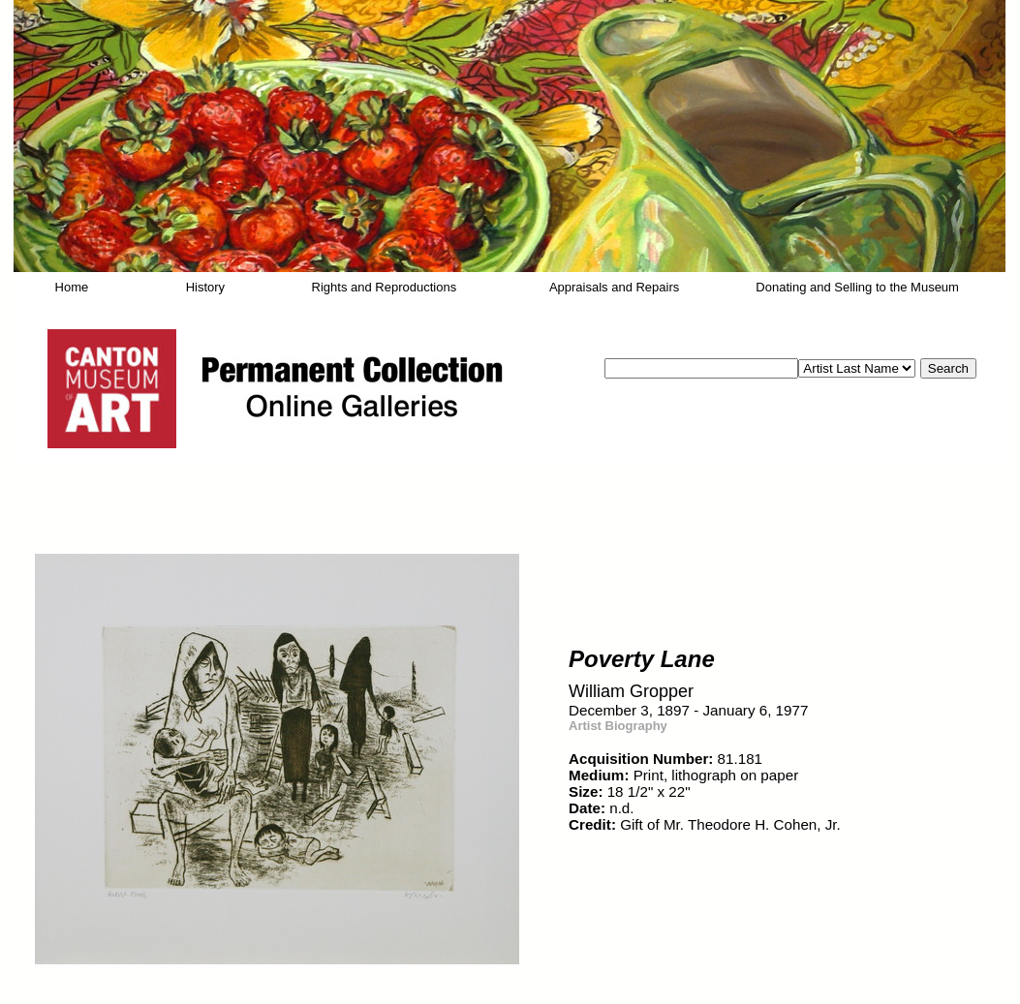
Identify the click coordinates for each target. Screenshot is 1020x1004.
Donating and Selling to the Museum (857, 287)
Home (72, 287)
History (205, 287)
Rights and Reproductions (384, 287)
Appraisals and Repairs (614, 287)
